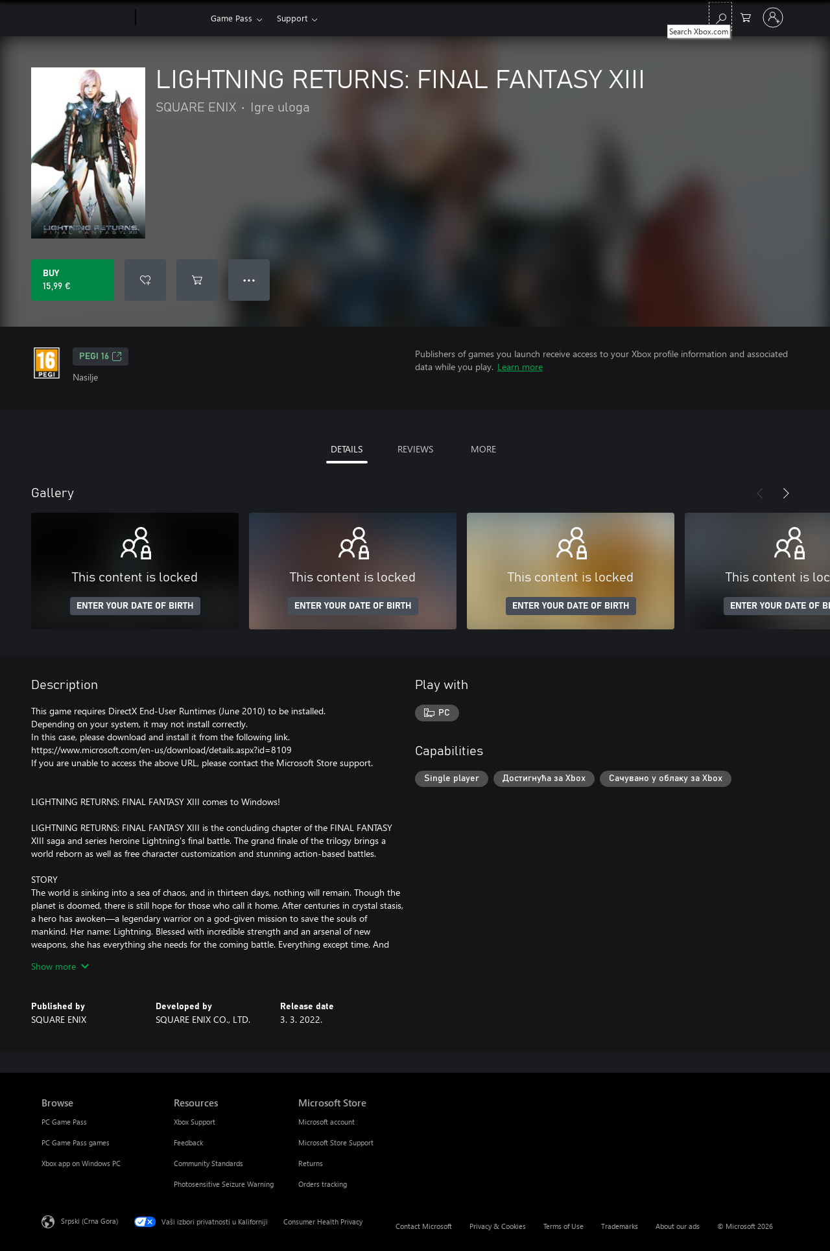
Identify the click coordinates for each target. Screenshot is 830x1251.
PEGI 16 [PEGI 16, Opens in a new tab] (100, 356)
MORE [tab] (483, 449)
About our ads (678, 1226)
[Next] (786, 493)
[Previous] (760, 493)
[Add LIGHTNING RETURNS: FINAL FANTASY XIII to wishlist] (145, 280)
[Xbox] (171, 18)
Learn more (520, 366)
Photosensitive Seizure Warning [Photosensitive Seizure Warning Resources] (224, 1184)
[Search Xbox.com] (720, 16)
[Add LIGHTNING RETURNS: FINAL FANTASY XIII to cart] (197, 280)
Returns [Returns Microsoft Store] (310, 1163)
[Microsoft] (86, 18)
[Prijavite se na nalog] (772, 17)
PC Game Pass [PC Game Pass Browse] (64, 1121)
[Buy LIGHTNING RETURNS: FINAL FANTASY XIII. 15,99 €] (72, 280)
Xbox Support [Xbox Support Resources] (194, 1121)
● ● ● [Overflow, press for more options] (249, 279)
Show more (60, 966)
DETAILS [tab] (346, 449)
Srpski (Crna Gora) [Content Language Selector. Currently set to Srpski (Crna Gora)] (89, 1221)
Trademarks (619, 1226)
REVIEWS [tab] (415, 449)
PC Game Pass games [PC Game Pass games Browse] (76, 1142)
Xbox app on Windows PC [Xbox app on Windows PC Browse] (81, 1163)
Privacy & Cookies (497, 1226)
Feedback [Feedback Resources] (188, 1142)
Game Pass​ (231, 17)
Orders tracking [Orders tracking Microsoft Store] (322, 1184)
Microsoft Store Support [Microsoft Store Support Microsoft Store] (336, 1142)
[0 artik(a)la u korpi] (746, 16)
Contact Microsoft (424, 1226)
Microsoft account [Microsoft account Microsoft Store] (326, 1121)
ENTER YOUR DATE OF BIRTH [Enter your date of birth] (135, 606)
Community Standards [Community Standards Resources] (208, 1163)
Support (292, 17)
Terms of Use (563, 1226)
